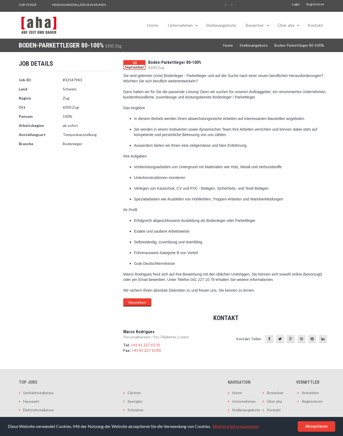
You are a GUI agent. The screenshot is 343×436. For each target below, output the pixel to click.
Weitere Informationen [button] (235, 426)
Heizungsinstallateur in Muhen (79, 5)
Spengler (135, 401)
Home (152, 25)
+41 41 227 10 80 (146, 350)
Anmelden (310, 392)
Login (296, 4)
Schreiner (136, 410)
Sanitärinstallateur (38, 392)
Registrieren (315, 4)
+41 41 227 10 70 (145, 345)
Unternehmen (180, 25)
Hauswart (31, 401)
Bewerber (254, 25)
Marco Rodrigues (139, 331)
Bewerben (137, 302)
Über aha (285, 25)
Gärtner (134, 392)
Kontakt (315, 25)
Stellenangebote (221, 25)
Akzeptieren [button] (316, 426)
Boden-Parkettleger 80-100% (299, 45)
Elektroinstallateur (38, 410)
